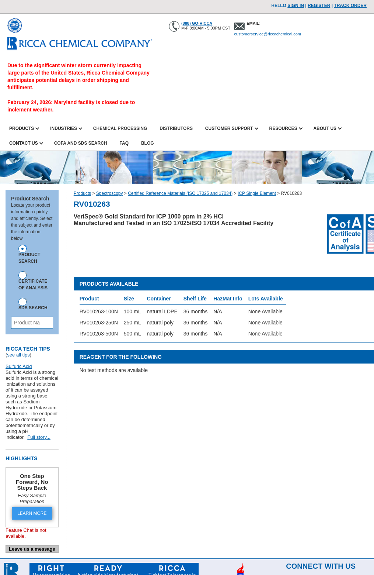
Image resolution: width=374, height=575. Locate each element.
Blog (147, 143)
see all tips (18, 355)
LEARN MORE (31, 513)
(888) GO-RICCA (196, 23)
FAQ (124, 143)
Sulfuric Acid (19, 366)
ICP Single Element (257, 193)
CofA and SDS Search (80, 143)
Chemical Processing (120, 128)
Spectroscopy (109, 193)
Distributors (176, 128)
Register (319, 5)
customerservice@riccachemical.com (267, 34)
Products (82, 193)
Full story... (38, 437)
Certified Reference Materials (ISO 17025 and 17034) (180, 193)
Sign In (295, 5)
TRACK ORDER (350, 5)
